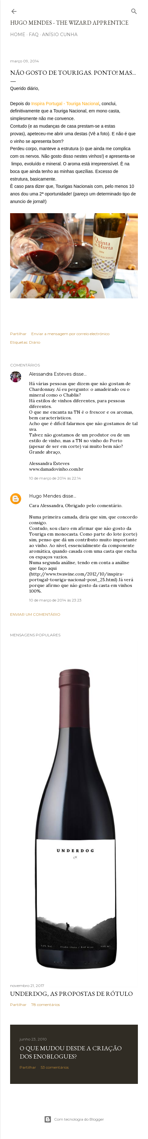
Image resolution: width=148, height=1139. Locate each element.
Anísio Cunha (59, 34)
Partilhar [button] (18, 333)
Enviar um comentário (35, 614)
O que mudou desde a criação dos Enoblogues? (71, 1052)
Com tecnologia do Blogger (74, 1119)
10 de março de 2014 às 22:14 (55, 478)
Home (17, 34)
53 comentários (55, 1067)
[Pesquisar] (134, 10)
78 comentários (45, 1004)
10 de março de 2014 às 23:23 (55, 600)
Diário (34, 342)
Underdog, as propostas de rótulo (71, 993)
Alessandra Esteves (50, 374)
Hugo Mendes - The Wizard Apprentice (69, 22)
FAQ (34, 34)
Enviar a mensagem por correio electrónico (70, 333)
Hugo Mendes (45, 496)
